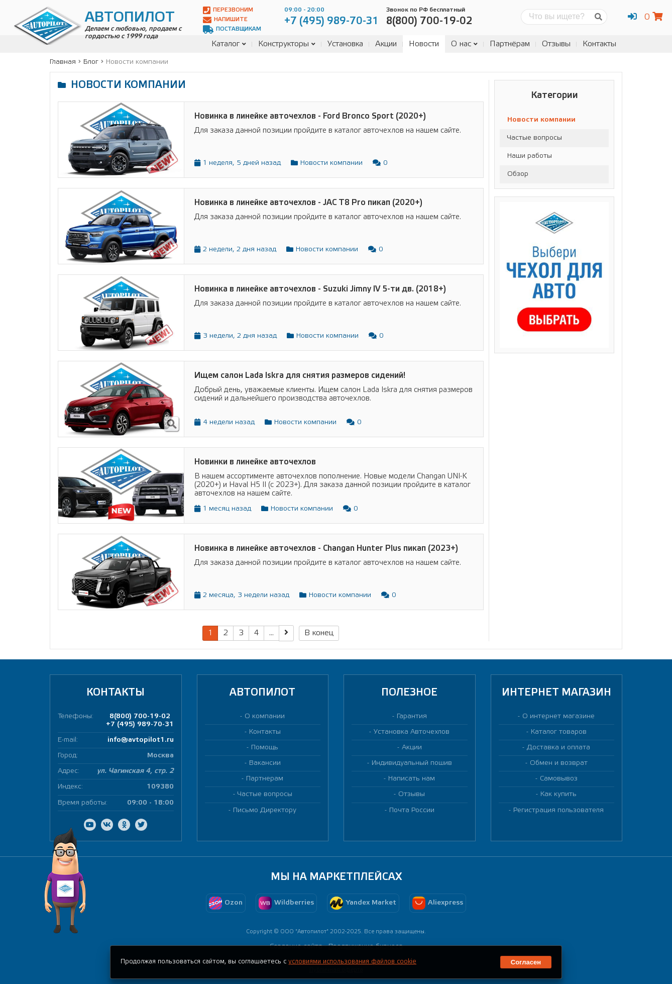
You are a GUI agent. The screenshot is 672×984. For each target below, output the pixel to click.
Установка (345, 44)
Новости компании (541, 120)
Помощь (264, 747)
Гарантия (412, 716)
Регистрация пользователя (558, 810)
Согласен (526, 962)
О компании (265, 716)
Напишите (225, 20)
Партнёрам (510, 44)
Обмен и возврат (559, 763)
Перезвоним (228, 10)
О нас (464, 44)
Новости (424, 44)
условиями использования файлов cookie (352, 961)
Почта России (411, 810)
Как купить (558, 794)
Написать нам (411, 778)
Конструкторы (286, 44)
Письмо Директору (264, 810)
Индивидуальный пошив (412, 763)
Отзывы (556, 44)
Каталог (228, 44)
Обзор (517, 174)
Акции (386, 44)
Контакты (599, 44)
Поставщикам (232, 29)
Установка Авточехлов (412, 732)
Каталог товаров (559, 732)
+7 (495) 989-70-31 (140, 724)
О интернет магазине (558, 716)
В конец (318, 633)
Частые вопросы (534, 138)
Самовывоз (559, 778)
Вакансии (265, 763)
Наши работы (529, 156)
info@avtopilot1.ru (140, 740)
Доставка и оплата (558, 747)
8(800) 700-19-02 (139, 716)
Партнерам (264, 778)
